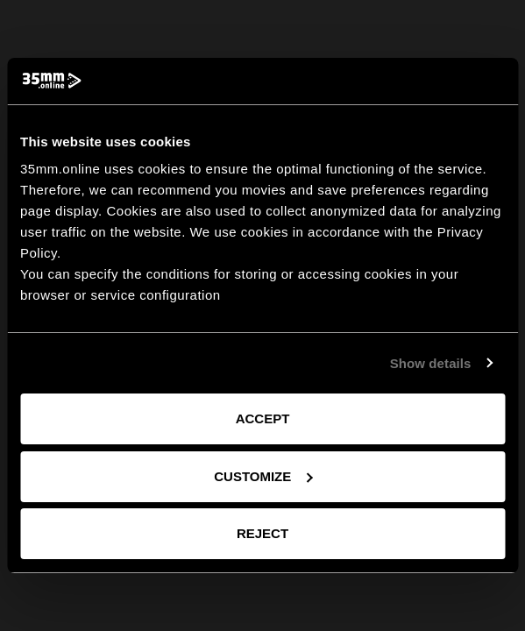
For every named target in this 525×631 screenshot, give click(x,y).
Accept (263, 418)
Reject (262, 533)
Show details (431, 363)
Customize (263, 476)
